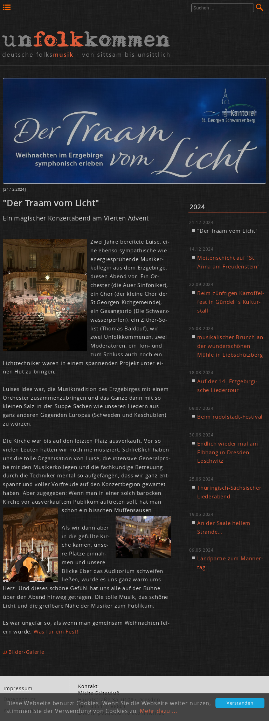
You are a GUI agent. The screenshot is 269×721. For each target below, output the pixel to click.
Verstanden (240, 703)
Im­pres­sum (18, 688)
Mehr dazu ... (158, 711)
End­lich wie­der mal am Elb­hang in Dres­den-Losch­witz (227, 452)
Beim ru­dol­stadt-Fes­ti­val (230, 416)
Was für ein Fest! (56, 631)
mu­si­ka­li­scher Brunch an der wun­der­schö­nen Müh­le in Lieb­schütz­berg (230, 346)
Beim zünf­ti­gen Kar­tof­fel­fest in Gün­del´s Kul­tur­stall (230, 301)
